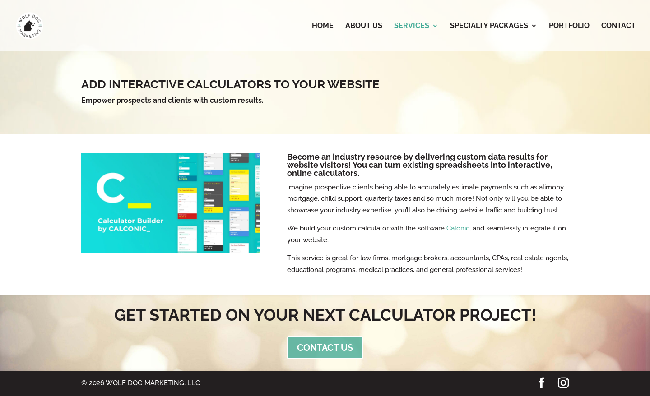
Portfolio (569, 26)
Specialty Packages (489, 26)
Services (411, 26)
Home (323, 26)
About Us (363, 26)
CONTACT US (325, 347)
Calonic (457, 228)
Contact (618, 26)
